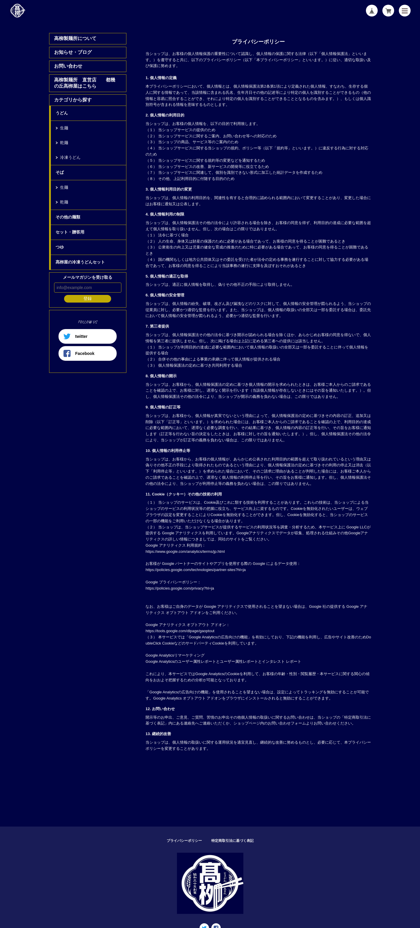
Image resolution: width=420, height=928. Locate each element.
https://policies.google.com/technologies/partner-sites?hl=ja (195, 570)
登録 (87, 298)
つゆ (60, 247)
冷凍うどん (70, 157)
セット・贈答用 (70, 232)
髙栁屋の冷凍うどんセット (80, 262)
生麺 (64, 128)
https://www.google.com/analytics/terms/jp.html (185, 551)
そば (60, 172)
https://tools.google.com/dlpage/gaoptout (179, 631)
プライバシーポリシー (184, 841)
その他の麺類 (68, 217)
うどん (62, 113)
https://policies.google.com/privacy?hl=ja (179, 588)
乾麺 (64, 142)
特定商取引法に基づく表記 (232, 841)
